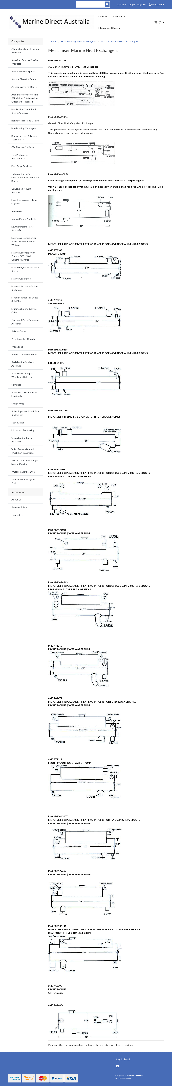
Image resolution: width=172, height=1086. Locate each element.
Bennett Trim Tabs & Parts (25, 120)
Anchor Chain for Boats (23, 79)
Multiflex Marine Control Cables (24, 310)
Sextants (16, 384)
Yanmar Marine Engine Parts (23, 481)
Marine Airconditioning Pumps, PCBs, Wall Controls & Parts (23, 256)
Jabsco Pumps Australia (23, 218)
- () (158, 22)
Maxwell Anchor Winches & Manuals (24, 288)
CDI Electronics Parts (22, 147)
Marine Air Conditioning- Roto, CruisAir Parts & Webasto (24, 241)
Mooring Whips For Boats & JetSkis (24, 299)
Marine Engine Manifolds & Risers (25, 269)
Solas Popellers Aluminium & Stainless (25, 413)
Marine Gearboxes (21, 278)
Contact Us (119, 16)
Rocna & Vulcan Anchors (24, 354)
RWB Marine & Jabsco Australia (22, 364)
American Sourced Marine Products (24, 62)
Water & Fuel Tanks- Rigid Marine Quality (24, 462)
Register (141, 4)
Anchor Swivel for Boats (24, 86)
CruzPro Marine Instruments (19, 157)
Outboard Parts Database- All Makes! (25, 322)
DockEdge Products (21, 166)
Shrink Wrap (17, 403)
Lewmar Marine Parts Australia (22, 228)
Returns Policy (19, 507)
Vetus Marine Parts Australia (21, 440)
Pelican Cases (18, 331)
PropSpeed (17, 346)
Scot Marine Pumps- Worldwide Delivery (22, 375)
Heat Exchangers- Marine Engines (24, 201)
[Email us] (117, 1066)
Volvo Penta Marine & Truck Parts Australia (22, 451)
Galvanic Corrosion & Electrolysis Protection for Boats (25, 177)
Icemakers (16, 211)
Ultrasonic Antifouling (22, 430)
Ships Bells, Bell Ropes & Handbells (24, 394)
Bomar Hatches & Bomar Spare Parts (24, 138)
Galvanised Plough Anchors (21, 190)
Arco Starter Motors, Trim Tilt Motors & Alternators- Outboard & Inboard (25, 98)
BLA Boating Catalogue (23, 128)
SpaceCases (17, 422)
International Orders (109, 28)
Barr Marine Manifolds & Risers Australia (23, 111)
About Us (103, 16)
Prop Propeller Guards (23, 339)
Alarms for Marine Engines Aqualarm (25, 50)
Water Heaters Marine (23, 471)
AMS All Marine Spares (23, 71)
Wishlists (121, 4)
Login (132, 4)
